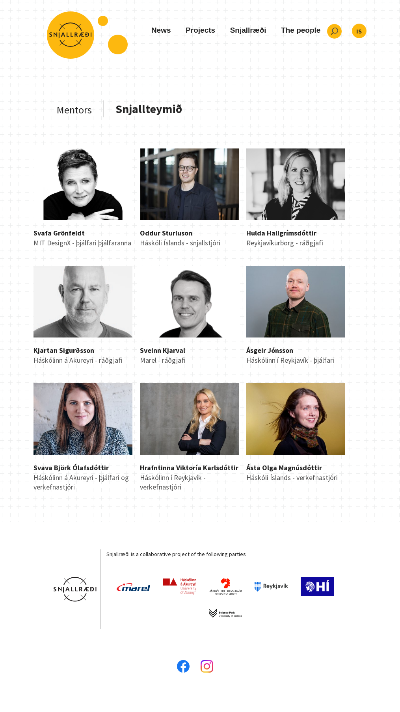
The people (300, 30)
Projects (200, 30)
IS (359, 31)
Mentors (74, 109)
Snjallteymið (148, 108)
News (161, 30)
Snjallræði (248, 30)
